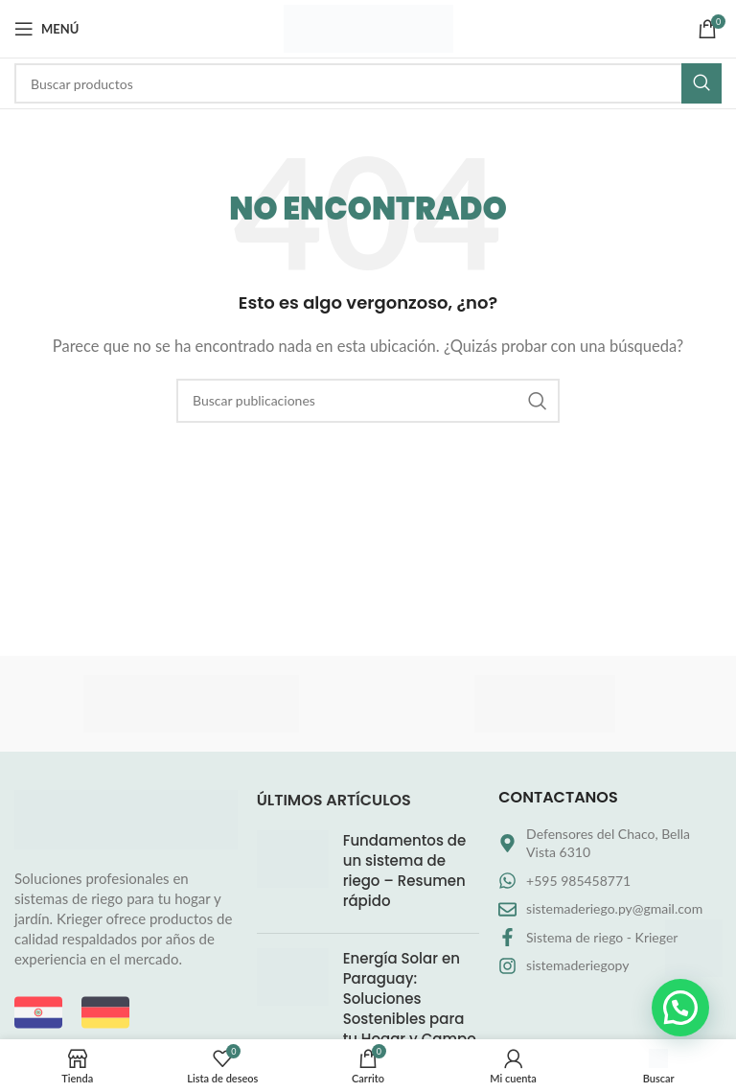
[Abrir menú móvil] (46, 29)
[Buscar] (368, 83)
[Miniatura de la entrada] (293, 874)
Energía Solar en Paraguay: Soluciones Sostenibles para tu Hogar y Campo (409, 998)
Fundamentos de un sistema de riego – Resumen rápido (405, 870)
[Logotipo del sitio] (368, 26)
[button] (680, 1007)
